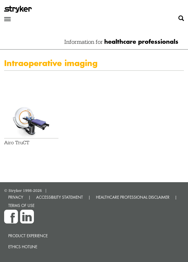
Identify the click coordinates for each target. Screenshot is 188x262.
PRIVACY (15, 197)
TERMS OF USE (21, 205)
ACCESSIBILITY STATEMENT (59, 197)
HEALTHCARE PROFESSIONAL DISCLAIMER (133, 197)
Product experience (28, 235)
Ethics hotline (22, 246)
